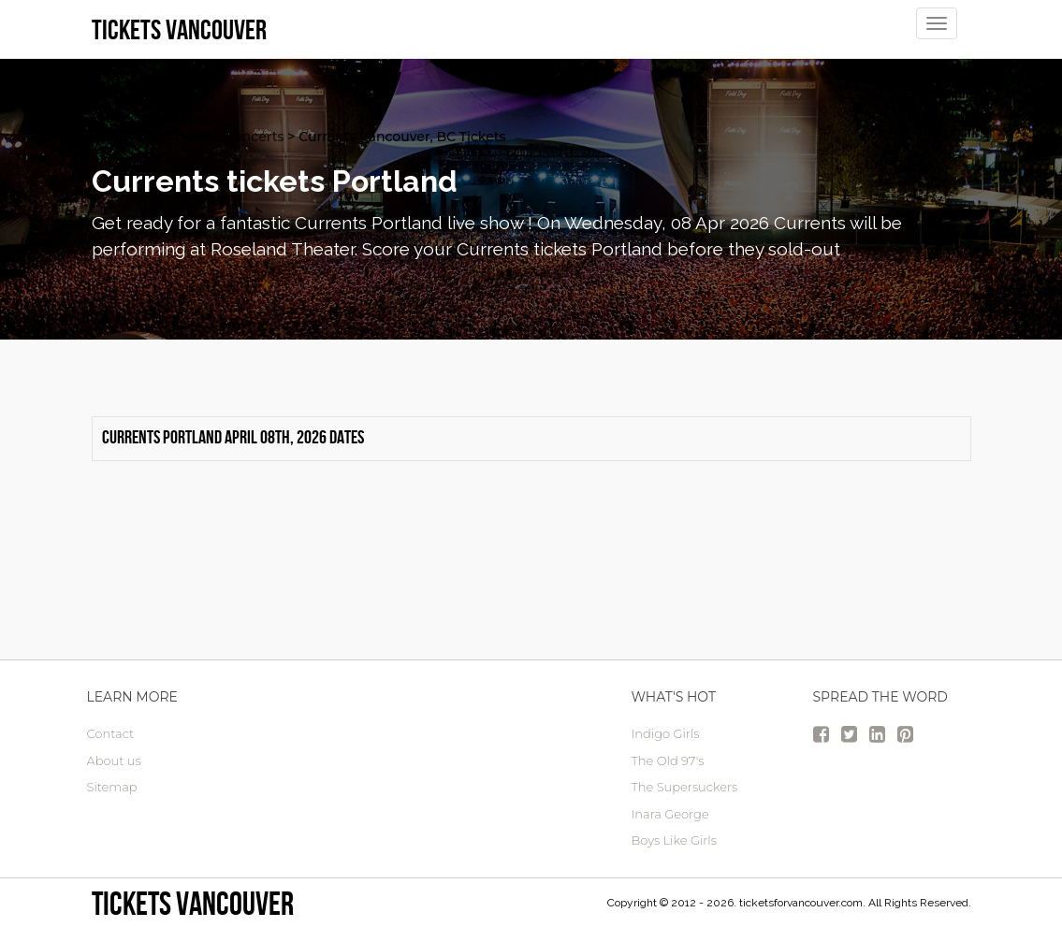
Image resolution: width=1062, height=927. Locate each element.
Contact (111, 733)
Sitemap (112, 786)
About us (114, 760)
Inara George (670, 813)
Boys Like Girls (674, 840)
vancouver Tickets (151, 136)
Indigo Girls (666, 733)
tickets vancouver (193, 903)
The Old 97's (668, 760)
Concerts (254, 136)
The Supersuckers (685, 786)
